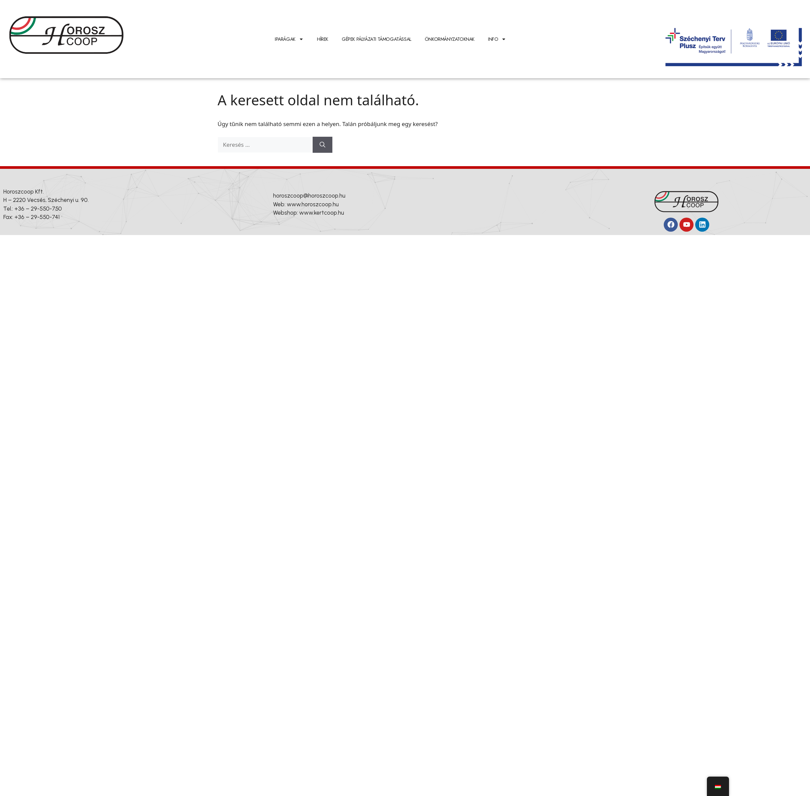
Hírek (322, 39)
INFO (497, 39)
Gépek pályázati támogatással (376, 39)
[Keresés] (322, 145)
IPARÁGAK (289, 39)
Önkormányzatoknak (450, 39)
